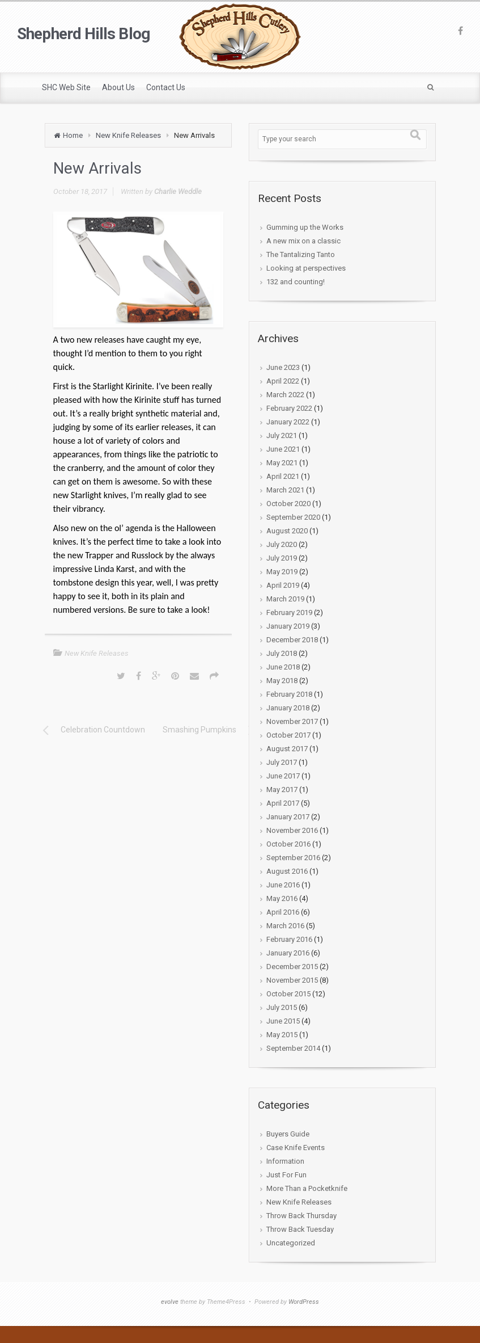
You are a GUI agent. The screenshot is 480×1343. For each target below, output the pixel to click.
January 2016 (287, 953)
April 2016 (282, 912)
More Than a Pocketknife (306, 1188)
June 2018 (283, 667)
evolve (170, 1302)
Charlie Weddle (178, 191)
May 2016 (282, 898)
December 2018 (292, 639)
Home (73, 135)
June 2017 (283, 776)
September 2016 (293, 857)
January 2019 (287, 626)
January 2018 (287, 708)
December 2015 (292, 966)
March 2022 (285, 394)
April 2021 (282, 476)
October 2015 (288, 994)
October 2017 (288, 735)
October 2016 (288, 844)
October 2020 (288, 503)
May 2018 (282, 680)
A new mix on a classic (303, 241)
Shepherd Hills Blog (83, 33)
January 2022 (287, 422)
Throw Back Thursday (301, 1215)
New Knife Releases (128, 135)
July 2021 (281, 435)
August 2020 (287, 531)
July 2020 (281, 544)
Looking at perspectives (306, 268)
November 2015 (292, 980)
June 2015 (283, 1021)
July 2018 (281, 653)
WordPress (303, 1302)
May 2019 (282, 571)
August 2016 (287, 871)
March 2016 (285, 925)
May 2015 (282, 1034)
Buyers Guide (287, 1134)
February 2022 (289, 408)
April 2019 (282, 585)
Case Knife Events (295, 1147)
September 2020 (293, 517)
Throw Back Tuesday (300, 1229)
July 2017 (281, 762)
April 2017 (282, 803)
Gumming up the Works (304, 227)
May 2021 (282, 462)
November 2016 (292, 830)
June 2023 (283, 367)
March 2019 (285, 599)
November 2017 (292, 721)
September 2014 (293, 1048)
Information (285, 1161)
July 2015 (281, 1007)
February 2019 (289, 612)
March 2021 (285, 490)
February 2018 (289, 694)
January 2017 (287, 816)
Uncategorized (290, 1243)
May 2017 (282, 789)
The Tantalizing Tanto (300, 254)
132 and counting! (295, 281)
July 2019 (281, 558)
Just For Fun (286, 1175)
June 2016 (283, 885)
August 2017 (287, 748)
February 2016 (289, 939)
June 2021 (283, 449)
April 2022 (282, 381)
